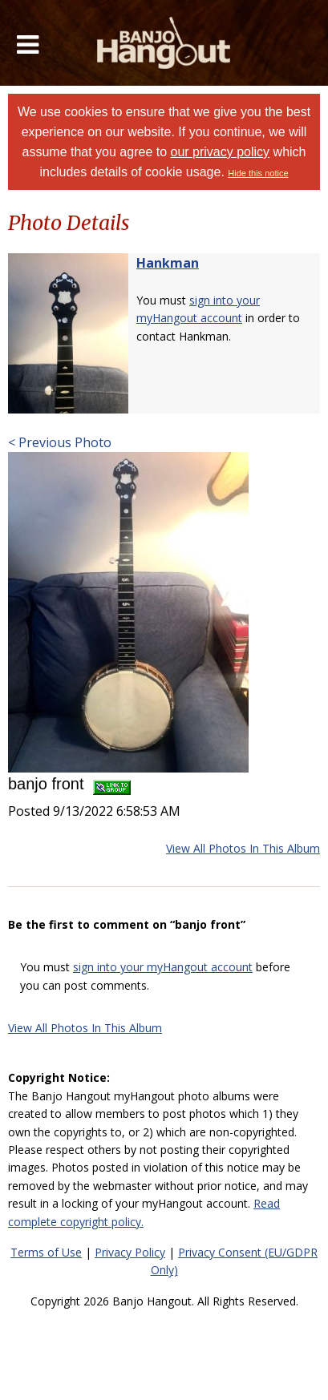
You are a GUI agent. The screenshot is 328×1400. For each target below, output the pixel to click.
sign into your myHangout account (163, 966)
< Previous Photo (59, 442)
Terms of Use (46, 1252)
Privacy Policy (130, 1252)
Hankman (167, 263)
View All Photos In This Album (243, 848)
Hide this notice (258, 173)
